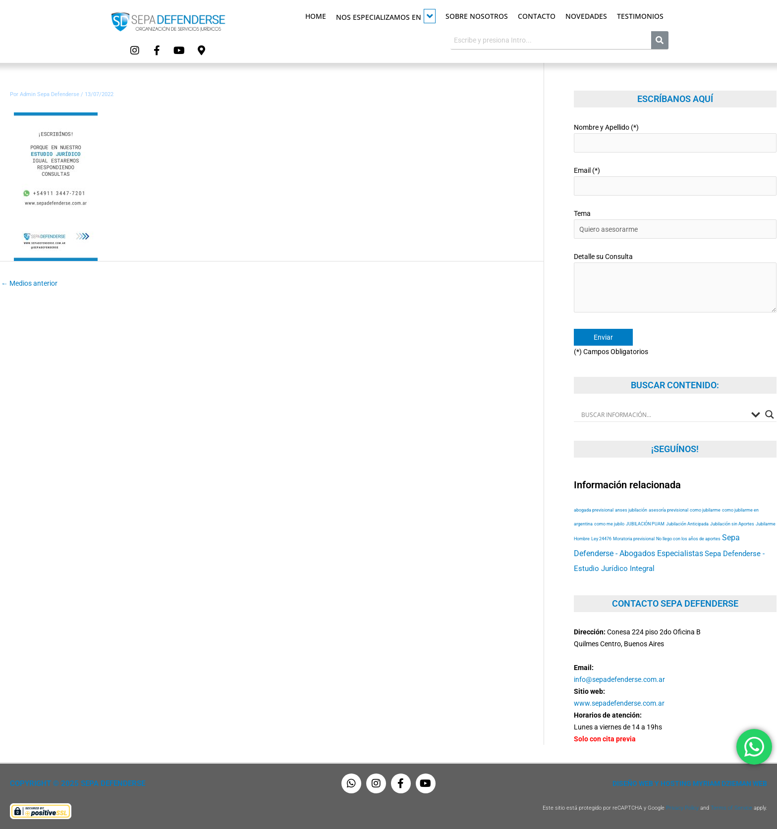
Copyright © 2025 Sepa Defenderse (77, 783)
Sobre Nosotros (476, 16)
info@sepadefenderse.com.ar (619, 679)
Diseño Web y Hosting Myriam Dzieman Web (689, 783)
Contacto (536, 16)
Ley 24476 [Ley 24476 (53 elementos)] (601, 538)
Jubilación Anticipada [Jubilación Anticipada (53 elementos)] (687, 523)
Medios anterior (29, 283)
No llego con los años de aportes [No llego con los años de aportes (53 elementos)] (688, 538)
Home (315, 16)
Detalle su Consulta (675, 284)
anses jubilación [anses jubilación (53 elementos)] (631, 510)
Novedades (586, 16)
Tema (675, 224)
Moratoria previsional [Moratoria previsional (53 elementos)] (634, 538)
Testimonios (640, 16)
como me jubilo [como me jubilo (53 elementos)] (609, 523)
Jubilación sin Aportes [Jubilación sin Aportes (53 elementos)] (732, 523)
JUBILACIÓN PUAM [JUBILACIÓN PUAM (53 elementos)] (645, 523)
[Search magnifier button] (770, 414)
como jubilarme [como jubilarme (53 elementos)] (705, 510)
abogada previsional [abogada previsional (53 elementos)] (593, 510)
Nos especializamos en (386, 16)
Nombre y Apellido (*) (675, 138)
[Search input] (663, 414)
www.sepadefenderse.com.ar (619, 703)
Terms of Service (731, 808)
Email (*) (675, 181)
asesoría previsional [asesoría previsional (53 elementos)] (668, 510)
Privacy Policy (682, 808)
